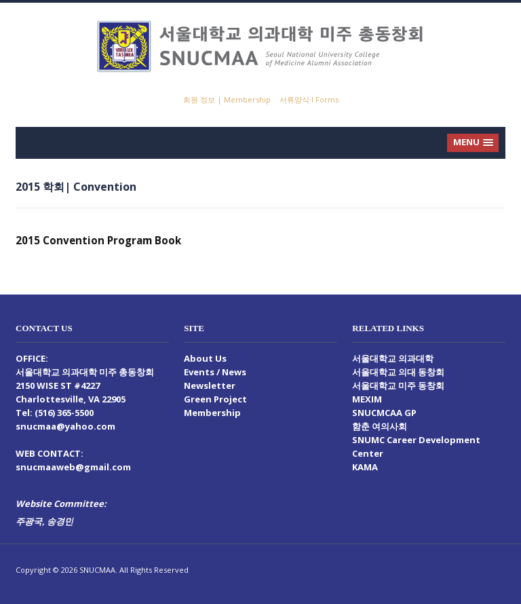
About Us (205, 358)
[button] (473, 143)
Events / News (215, 372)
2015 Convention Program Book (98, 240)
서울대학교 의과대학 (392, 358)
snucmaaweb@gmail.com (73, 467)
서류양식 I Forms (309, 99)
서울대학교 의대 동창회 (398, 372)
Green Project (215, 399)
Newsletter (209, 385)
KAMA (365, 467)
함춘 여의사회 (379, 426)
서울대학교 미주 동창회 (398, 385)
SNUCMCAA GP (384, 413)
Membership (212, 413)
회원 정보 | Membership (227, 99)
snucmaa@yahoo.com (65, 426)
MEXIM (367, 399)
